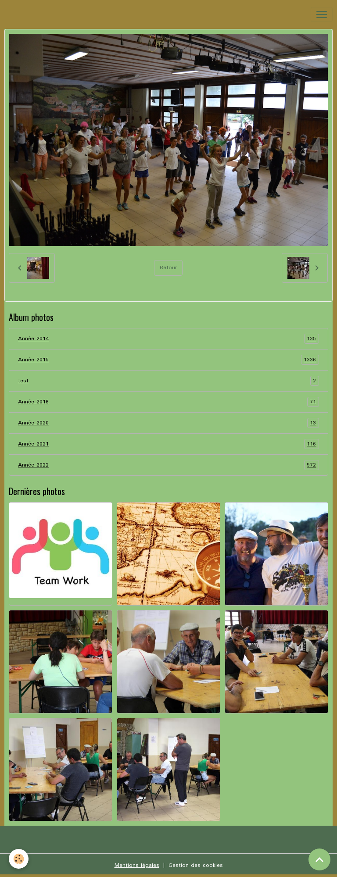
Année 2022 (168, 465)
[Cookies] (19, 859)
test (168, 381)
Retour (168, 267)
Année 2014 (168, 339)
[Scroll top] (319, 859)
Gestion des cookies (195, 865)
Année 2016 (168, 402)
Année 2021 (168, 444)
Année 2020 (168, 423)
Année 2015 (168, 360)
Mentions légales (137, 865)
